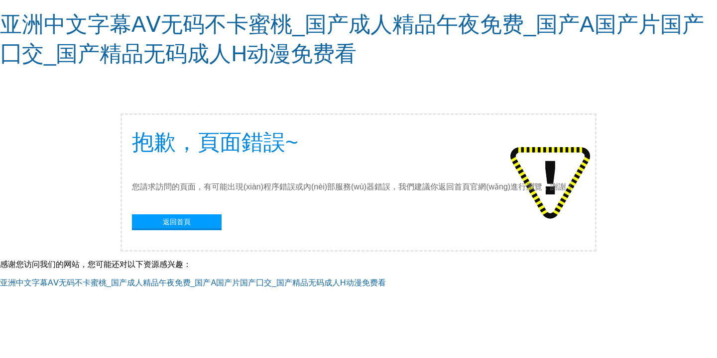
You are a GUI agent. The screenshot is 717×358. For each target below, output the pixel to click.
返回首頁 (177, 222)
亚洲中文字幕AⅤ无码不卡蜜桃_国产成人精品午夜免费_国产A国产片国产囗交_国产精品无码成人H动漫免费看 (193, 282)
